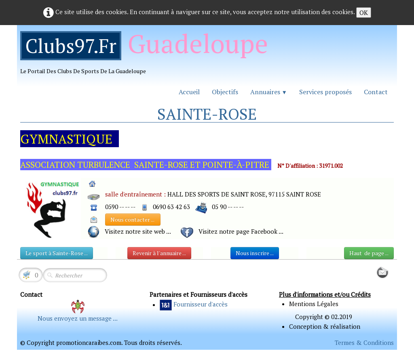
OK (363, 12)
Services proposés (325, 91)
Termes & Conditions (364, 342)
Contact (376, 91)
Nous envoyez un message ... (78, 318)
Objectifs (225, 91)
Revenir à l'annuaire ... (159, 253)
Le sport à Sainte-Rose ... (56, 253)
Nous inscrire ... (255, 253)
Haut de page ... (369, 253)
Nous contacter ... (132, 219)
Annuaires (268, 91)
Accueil (189, 91)
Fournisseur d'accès (200, 304)
